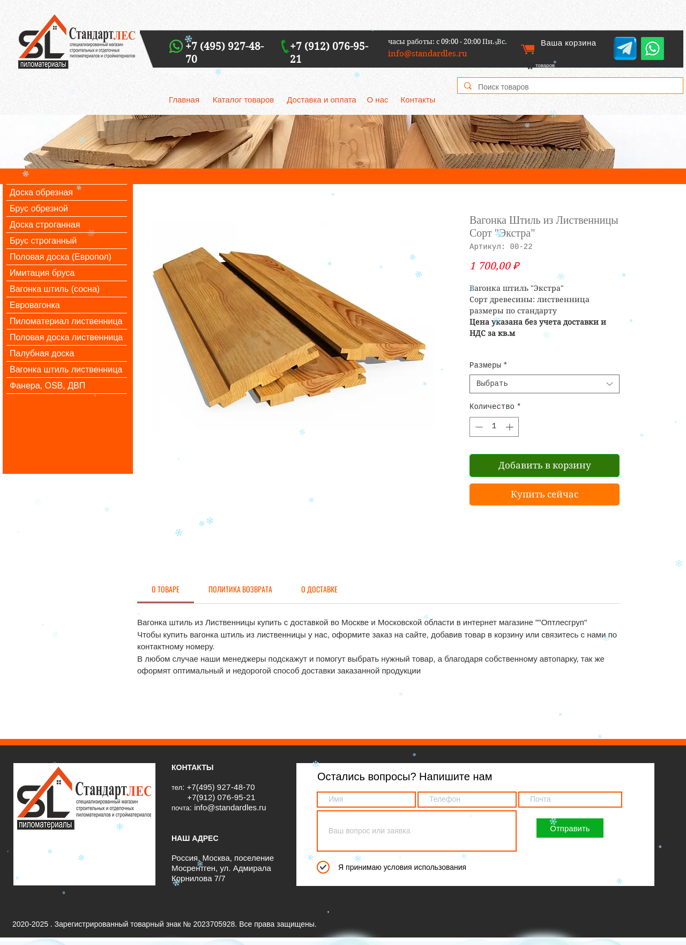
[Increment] (510, 426)
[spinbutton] (494, 426)
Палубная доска (42, 353)
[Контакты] (418, 99)
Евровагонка (35, 305)
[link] (553, 65)
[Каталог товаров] (243, 99)
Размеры (488, 365)
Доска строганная (45, 224)
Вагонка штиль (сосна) (55, 289)
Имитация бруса (42, 272)
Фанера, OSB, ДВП (47, 385)
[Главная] (184, 99)
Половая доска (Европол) (60, 256)
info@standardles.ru (230, 807)
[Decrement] (477, 426)
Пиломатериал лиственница (66, 321)
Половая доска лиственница (66, 337)
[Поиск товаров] (569, 87)
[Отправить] (569, 828)
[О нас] (377, 99)
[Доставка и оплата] (321, 99)
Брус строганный (43, 240)
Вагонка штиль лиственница (66, 369)
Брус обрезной (39, 208)
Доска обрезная (41, 192)
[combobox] (544, 384)
